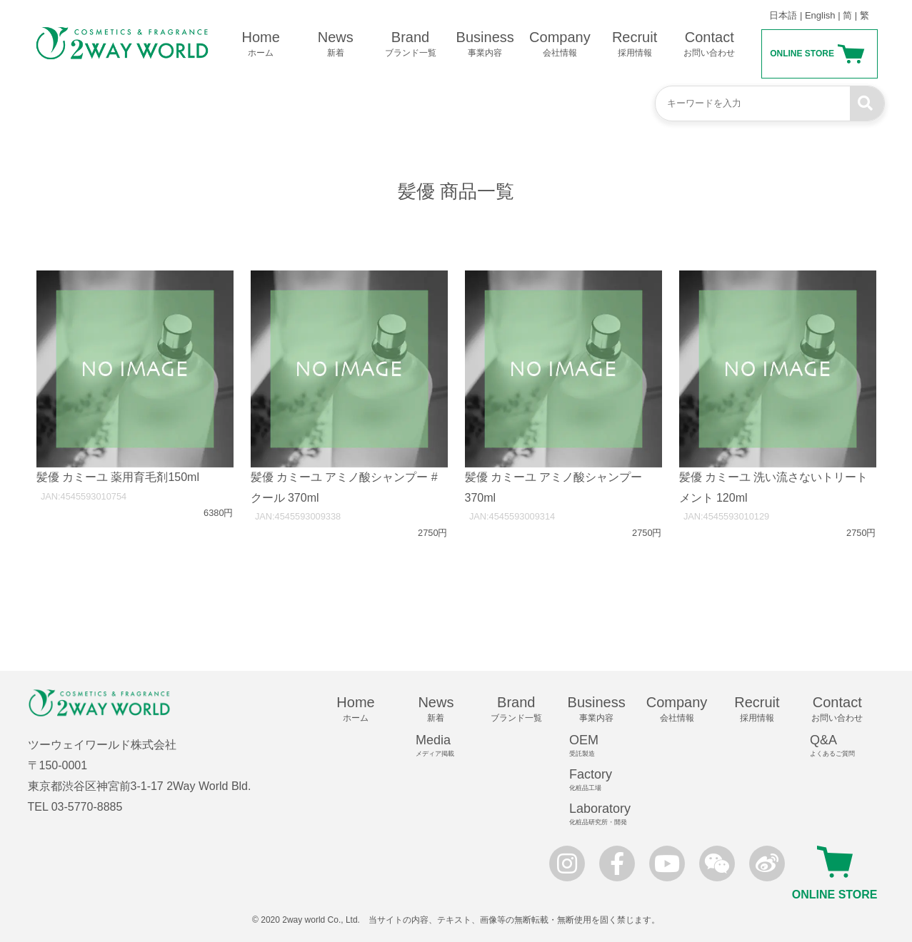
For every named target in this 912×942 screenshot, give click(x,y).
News (335, 44)
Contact (709, 44)
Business (485, 44)
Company (560, 44)
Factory (602, 780)
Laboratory (602, 814)
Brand (410, 44)
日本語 (783, 15)
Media (442, 746)
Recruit (634, 44)
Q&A (843, 746)
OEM (602, 746)
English (820, 15)
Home (261, 44)
